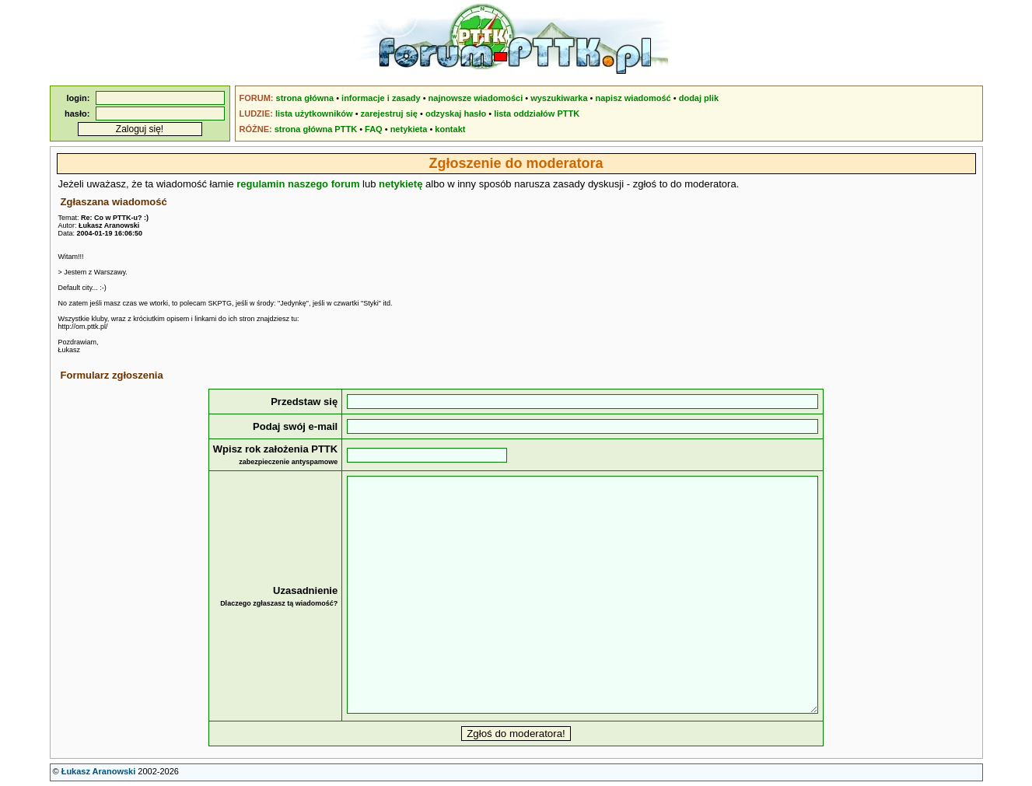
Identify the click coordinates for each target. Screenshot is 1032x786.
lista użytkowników (314, 113)
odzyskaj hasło (455, 113)
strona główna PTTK (316, 129)
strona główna (305, 98)
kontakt (450, 129)
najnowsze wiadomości (476, 98)
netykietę (400, 184)
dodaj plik (699, 98)
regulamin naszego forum (297, 184)
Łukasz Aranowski (98, 771)
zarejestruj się (389, 113)
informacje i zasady (381, 98)
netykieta (409, 129)
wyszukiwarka (558, 98)
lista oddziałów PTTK (536, 113)
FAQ (374, 129)
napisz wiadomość (633, 98)
